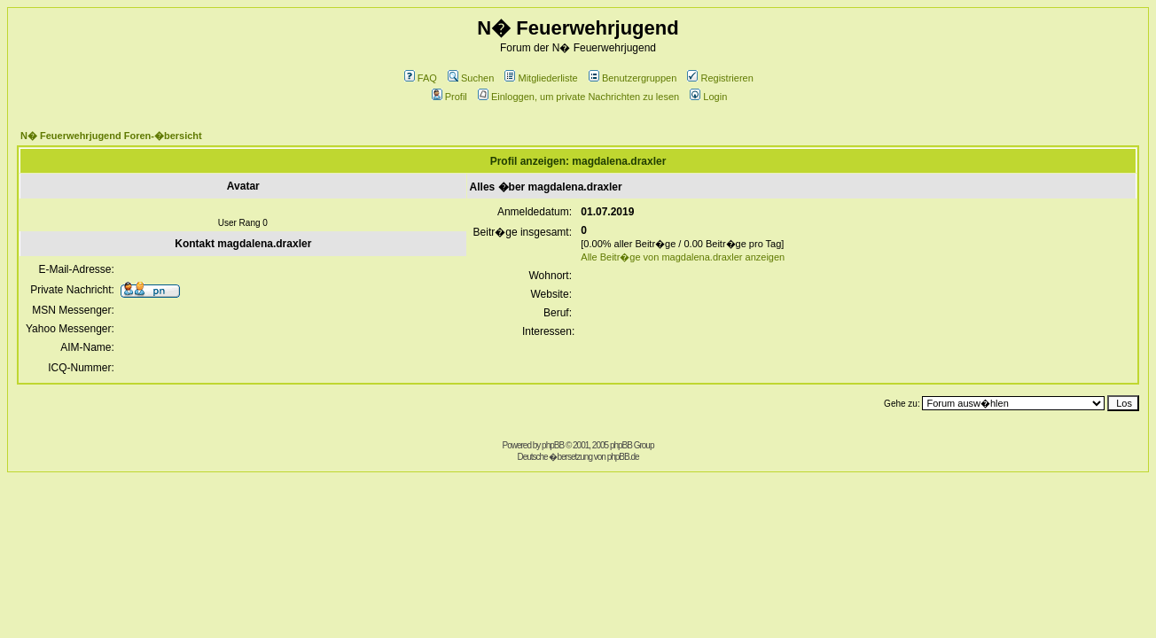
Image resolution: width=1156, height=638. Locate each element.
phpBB (553, 445)
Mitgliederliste (540, 78)
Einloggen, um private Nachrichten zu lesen (578, 96)
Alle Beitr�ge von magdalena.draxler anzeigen (683, 257)
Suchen (471, 78)
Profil (449, 96)
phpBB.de (623, 457)
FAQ (420, 78)
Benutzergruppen (632, 78)
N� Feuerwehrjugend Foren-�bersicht (111, 135)
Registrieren (720, 78)
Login (708, 96)
